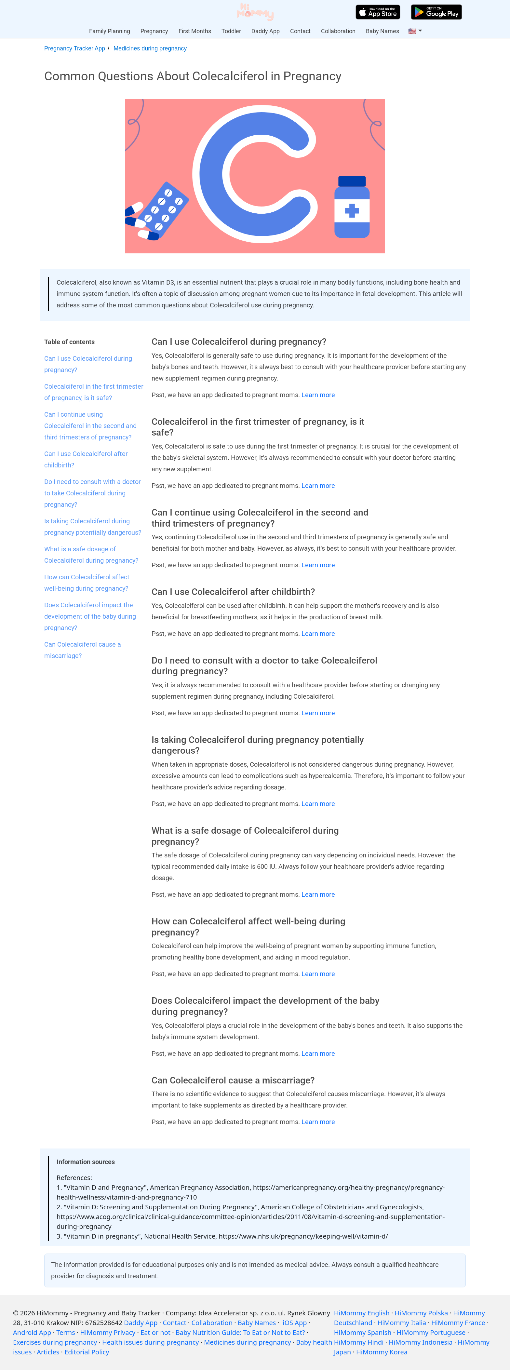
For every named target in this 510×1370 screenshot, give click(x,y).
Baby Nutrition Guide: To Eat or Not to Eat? (240, 1332)
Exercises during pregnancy (55, 1342)
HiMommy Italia (402, 1322)
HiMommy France (458, 1322)
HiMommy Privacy (108, 1332)
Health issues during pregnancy (150, 1342)
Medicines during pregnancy (150, 48)
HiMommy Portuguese (430, 1332)
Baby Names (382, 31)
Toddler (231, 31)
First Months (195, 31)
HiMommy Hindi (359, 1342)
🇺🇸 (412, 31)
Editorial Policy (86, 1352)
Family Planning (109, 31)
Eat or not (155, 1332)
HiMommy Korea (382, 1352)
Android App (32, 1332)
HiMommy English (362, 1313)
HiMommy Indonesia (420, 1342)
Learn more (318, 395)
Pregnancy (154, 31)
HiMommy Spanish (363, 1332)
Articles (48, 1352)
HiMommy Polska (421, 1313)
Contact (300, 31)
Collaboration (338, 31)
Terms (65, 1332)
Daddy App (265, 31)
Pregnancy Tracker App (74, 48)
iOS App (295, 1322)
